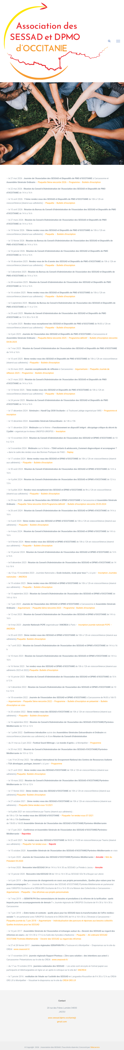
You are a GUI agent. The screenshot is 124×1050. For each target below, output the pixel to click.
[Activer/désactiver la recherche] (109, 41)
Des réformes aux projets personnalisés (50, 892)
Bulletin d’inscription (91, 182)
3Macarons (95, 1047)
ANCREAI (81, 970)
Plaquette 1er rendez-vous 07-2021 (77, 815)
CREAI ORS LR (69, 980)
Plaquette (49, 203)
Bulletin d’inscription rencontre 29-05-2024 (87, 504)
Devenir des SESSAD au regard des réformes (60, 939)
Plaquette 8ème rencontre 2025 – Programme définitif (62, 338)
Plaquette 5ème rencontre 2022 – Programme (44, 701)
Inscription (61, 431)
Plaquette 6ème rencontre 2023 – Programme (53, 608)
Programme (95, 743)
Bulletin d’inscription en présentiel (83, 701)
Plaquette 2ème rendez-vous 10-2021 (36, 805)
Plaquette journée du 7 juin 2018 (21, 920)
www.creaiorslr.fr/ (22, 949)
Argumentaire (81, 369)
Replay (70, 452)
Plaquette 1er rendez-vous (34, 844)
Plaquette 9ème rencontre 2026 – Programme (59, 182)
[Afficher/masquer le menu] (118, 41)
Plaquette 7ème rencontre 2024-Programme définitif (41, 504)
